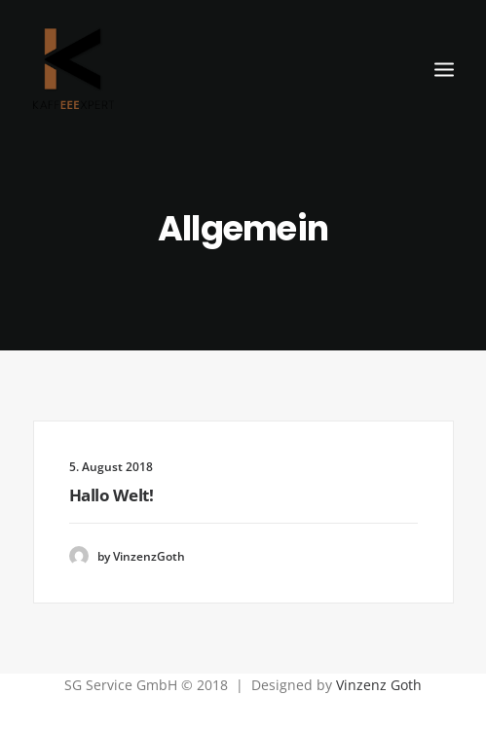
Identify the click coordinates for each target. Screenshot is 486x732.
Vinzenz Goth (379, 685)
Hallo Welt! (111, 495)
